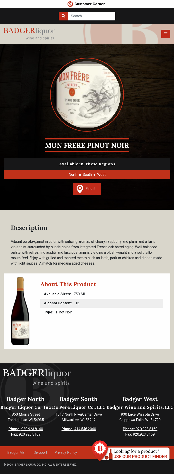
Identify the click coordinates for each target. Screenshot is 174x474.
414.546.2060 (78, 429)
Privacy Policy (65, 452)
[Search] (91, 16)
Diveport (40, 452)
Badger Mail (16, 452)
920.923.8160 (25, 429)
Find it (85, 189)
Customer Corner (90, 4)
